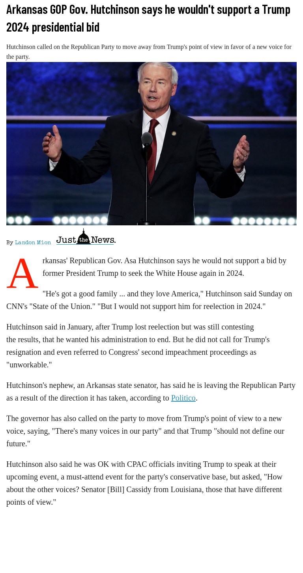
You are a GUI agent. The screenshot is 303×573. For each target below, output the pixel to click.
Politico (183, 397)
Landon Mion (33, 243)
